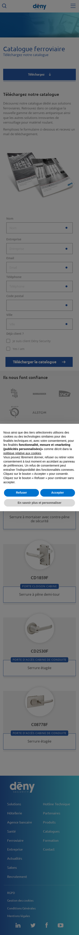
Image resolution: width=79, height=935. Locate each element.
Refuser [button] (21, 492)
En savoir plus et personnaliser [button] (40, 502)
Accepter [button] (57, 492)
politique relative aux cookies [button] (22, 453)
